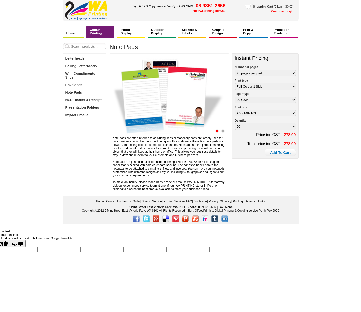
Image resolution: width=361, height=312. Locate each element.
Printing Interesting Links (249, 201)
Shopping (260, 6)
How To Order (131, 201)
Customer (278, 11)
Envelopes (73, 85)
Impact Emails (76, 115)
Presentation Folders (82, 107)
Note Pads (73, 92)
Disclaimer (200, 201)
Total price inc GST (263, 144)
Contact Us (113, 201)
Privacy (213, 201)
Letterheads (75, 58)
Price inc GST (268, 135)
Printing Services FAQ (177, 201)
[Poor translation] (18, 243)
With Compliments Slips (80, 75)
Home (100, 201)
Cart (273, 6)
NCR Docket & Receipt (83, 100)
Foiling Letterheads (81, 66)
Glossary (225, 201)
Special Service (152, 201)
